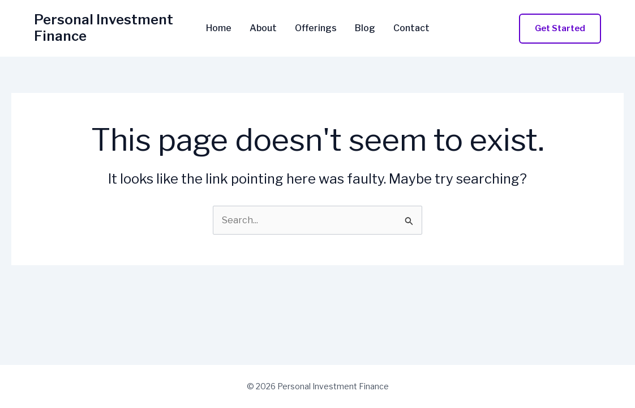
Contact (411, 28)
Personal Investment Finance (103, 27)
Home (218, 28)
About (263, 28)
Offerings (316, 28)
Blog (365, 28)
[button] (560, 29)
